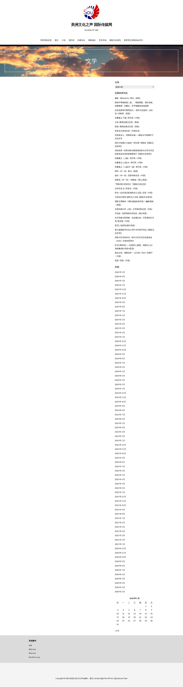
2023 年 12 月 (120, 393)
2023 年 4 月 (120, 427)
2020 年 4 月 (120, 583)
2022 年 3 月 (120, 483)
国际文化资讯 (115, 40)
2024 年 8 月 (120, 358)
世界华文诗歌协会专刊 (133, 40)
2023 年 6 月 (120, 419)
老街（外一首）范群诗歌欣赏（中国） (131, 175)
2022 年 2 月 (120, 488)
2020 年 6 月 (120, 574)
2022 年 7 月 (120, 466)
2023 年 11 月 (120, 397)
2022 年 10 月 (120, 453)
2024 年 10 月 (120, 350)
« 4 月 (117, 631)
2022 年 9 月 (120, 458)
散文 (57, 40)
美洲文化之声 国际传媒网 (91, 24)
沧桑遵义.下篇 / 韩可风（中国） (128, 118)
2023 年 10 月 (120, 401)
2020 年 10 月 (120, 557)
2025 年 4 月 (120, 324)
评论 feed (32, 653)
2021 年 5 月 (120, 527)
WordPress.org (34, 657)
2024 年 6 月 (120, 367)
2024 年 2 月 (120, 384)
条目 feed (32, 649)
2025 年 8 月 (120, 306)
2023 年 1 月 (120, 440)
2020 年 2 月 (120, 591)
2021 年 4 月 (120, 531)
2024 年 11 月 (120, 345)
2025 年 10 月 (120, 298)
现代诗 (71, 40)
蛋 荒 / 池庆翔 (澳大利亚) (125, 225)
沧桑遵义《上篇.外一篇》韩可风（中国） (132, 167)
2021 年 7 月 (120, 518)
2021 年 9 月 (120, 509)
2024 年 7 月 (120, 363)
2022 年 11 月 (120, 449)
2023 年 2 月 (120, 436)
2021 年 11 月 (120, 501)
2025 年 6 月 (120, 315)
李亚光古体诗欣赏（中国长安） (128, 131)
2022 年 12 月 (120, 445)
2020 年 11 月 (120, 553)
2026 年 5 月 (120, 272)
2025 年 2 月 (120, 332)
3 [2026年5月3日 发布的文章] (117, 610)
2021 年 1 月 (120, 544)
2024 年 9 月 (120, 354)
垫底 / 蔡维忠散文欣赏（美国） (128, 126)
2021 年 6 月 (120, 522)
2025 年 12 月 (120, 289)
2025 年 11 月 (120, 294)
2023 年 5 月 (120, 423)
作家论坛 (81, 40)
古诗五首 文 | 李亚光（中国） (127, 188)
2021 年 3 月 (120, 535)
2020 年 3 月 (120, 587)
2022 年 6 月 (120, 470)
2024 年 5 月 (120, 371)
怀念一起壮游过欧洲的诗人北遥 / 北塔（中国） (134, 192)
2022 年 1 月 (120, 492)
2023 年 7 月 (120, 414)
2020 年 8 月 (120, 566)
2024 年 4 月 (120, 376)
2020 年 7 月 (120, 570)
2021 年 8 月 (120, 514)
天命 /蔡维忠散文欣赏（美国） (127, 122)
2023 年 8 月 (120, 410)
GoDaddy (96, 678)
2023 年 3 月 (120, 432)
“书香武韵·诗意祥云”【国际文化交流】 (131, 184)
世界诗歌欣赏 (46, 40)
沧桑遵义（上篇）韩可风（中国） (129, 158)
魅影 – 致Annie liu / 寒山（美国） (128, 98)
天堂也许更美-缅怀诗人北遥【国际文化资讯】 (134, 197)
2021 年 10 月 (120, 505)
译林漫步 (92, 40)
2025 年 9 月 (120, 302)
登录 (30, 645)
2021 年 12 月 (120, 496)
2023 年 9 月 (120, 406)
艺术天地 (102, 40)
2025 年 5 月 (120, 319)
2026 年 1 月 (120, 285)
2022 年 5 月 (120, 475)
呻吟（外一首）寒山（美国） (127, 171)
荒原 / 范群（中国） (123, 260)
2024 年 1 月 (120, 388)
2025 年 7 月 (120, 311)
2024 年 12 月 (120, 341)
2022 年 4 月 (120, 479)
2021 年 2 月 (120, 540)
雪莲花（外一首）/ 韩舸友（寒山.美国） (131, 180)
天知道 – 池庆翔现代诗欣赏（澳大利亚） (131, 213)
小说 (63, 40)
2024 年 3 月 (120, 380)
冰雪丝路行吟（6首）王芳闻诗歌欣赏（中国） (134, 209)
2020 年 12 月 (120, 548)
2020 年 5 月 (120, 578)
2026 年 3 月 (120, 280)
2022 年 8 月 (120, 462)
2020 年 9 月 (120, 561)
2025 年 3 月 (120, 328)
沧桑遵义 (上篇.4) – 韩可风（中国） (129, 162)
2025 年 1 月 (120, 337)
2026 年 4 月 (120, 276)
